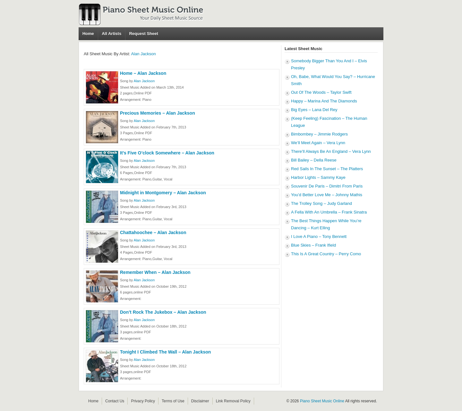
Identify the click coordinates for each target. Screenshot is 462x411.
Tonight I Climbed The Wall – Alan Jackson (165, 351)
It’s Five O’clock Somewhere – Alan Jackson (167, 152)
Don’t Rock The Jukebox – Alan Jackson (163, 312)
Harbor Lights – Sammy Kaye (318, 177)
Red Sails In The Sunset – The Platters (327, 168)
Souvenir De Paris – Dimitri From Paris (327, 186)
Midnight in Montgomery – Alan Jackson (163, 192)
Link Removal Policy (233, 401)
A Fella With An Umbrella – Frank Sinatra (329, 212)
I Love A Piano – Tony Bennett (318, 236)
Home (88, 33)
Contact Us (114, 401)
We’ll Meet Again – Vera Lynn (318, 142)
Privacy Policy (143, 401)
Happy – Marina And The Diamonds (324, 101)
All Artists (111, 33)
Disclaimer (200, 401)
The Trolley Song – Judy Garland (321, 203)
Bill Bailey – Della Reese (314, 160)
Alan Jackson (143, 53)
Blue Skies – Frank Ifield (313, 245)
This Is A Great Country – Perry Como (326, 253)
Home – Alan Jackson (143, 73)
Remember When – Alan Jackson (155, 272)
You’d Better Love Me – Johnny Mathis (326, 194)
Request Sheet (143, 33)
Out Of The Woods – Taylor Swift (321, 92)
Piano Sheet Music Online (322, 401)
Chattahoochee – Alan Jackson (153, 232)
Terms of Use (173, 401)
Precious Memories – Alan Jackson (157, 113)
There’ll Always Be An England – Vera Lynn (331, 151)
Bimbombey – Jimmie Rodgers (319, 134)
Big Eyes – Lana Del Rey (314, 109)
